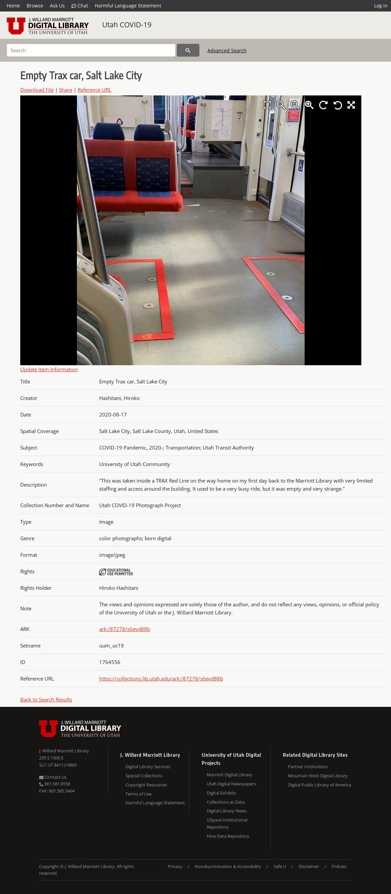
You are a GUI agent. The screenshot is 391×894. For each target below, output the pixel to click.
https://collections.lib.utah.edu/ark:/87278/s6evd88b (161, 678)
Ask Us (57, 5)
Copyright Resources (146, 785)
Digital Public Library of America (319, 785)
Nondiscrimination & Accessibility (228, 866)
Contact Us (52, 777)
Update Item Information (49, 369)
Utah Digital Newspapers (231, 784)
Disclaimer (309, 866)
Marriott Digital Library (229, 775)
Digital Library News (227, 811)
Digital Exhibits (221, 793)
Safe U (280, 866)
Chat (80, 5)
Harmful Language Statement (128, 5)
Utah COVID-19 (126, 24)
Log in (381, 5)
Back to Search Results (46, 699)
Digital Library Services (147, 766)
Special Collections (143, 776)
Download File (37, 89)
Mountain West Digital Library (318, 776)
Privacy (175, 866)
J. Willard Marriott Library (64, 751)
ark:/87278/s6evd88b (124, 629)
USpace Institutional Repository (227, 823)
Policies (339, 866)
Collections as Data (226, 802)
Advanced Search (227, 50)
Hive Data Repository (228, 836)
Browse (35, 5)
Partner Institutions (308, 766)
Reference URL (94, 89)
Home (13, 5)
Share (65, 89)
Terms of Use (138, 794)
